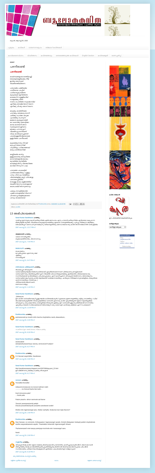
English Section (88, 56)
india (131, 243)
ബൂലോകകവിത (125, 239)
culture (127, 243)
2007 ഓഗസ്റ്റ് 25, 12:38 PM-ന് (25, 308)
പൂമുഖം (11, 48)
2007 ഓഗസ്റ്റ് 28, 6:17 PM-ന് (25, 373)
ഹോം (56, 460)
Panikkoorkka (20, 314)
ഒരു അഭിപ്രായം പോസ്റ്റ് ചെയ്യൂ (24, 456)
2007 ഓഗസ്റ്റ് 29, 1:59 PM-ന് (25, 413)
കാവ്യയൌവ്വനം (15, 56)
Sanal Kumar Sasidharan (24, 217)
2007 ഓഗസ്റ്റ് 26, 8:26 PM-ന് (25, 332)
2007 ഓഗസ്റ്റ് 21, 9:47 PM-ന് (25, 260)
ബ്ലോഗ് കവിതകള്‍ (54, 48)
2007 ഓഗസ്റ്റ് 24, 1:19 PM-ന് (25, 287)
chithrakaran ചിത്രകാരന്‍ (25, 267)
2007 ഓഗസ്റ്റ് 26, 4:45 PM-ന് (25, 320)
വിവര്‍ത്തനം (32, 56)
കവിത (18, 207)
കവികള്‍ (21, 48)
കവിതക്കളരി (103, 56)
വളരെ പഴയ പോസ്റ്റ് (94, 460)
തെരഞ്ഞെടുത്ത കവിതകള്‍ (67, 56)
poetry (122, 243)
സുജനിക (19, 442)
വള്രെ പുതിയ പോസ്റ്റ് (18, 460)
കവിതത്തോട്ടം (46, 56)
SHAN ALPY (20, 248)
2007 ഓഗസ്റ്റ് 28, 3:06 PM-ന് (25, 359)
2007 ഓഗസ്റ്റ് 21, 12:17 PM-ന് (25, 227)
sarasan (18, 380)
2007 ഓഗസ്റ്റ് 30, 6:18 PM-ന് (25, 452)
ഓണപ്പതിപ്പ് (116, 56)
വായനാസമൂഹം (35, 48)
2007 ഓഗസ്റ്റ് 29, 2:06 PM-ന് (25, 435)
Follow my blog (126, 246)
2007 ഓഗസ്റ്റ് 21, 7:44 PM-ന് (25, 242)
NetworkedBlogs (125, 235)
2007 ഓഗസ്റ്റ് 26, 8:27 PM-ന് (25, 347)
